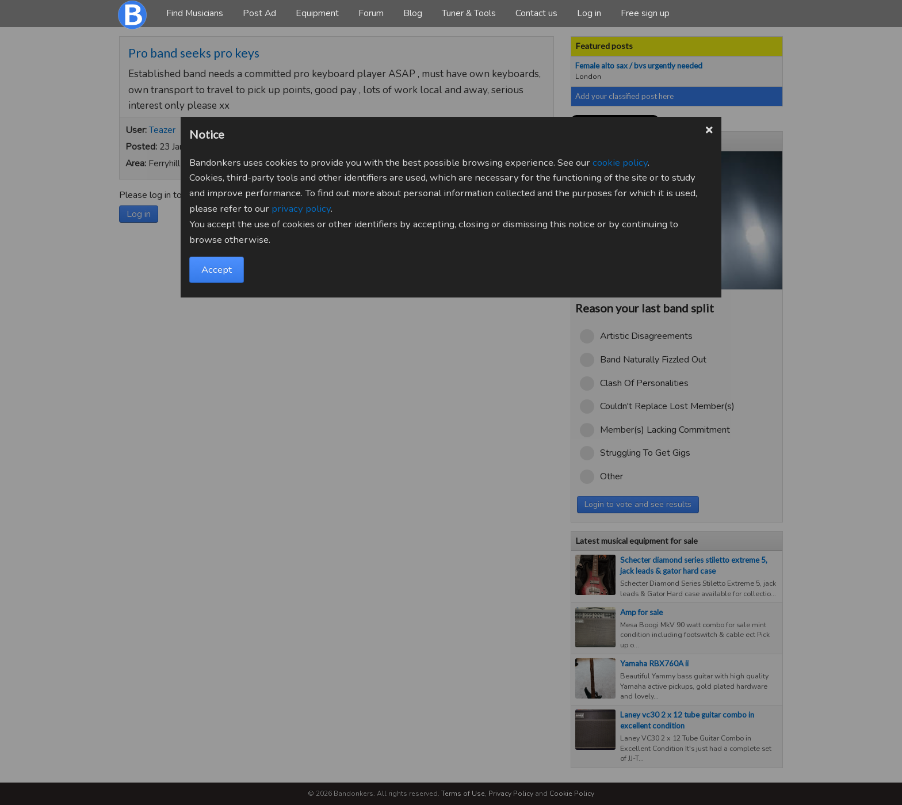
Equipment (317, 13)
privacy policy (301, 208)
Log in (589, 13)
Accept (216, 269)
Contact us (536, 13)
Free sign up (645, 13)
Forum (371, 13)
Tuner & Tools (469, 13)
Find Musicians (194, 13)
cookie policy (620, 162)
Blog (412, 13)
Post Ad (259, 13)
